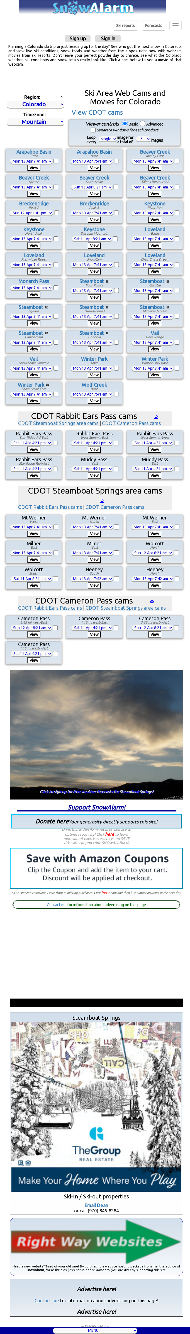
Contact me (57, 905)
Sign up (78, 38)
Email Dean (96, 1205)
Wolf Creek (94, 385)
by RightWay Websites (95, 1326)
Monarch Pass (33, 281)
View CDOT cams (97, 112)
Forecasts (153, 25)
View (34, 168)
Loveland (155, 229)
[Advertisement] (95, 77)
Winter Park (94, 359)
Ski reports (125, 25)
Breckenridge (34, 203)
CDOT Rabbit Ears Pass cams (50, 507)
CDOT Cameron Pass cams (131, 423)
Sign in (108, 38)
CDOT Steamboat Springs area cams (58, 423)
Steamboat (91, 281)
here (109, 834)
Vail (155, 333)
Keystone (154, 203)
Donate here (96, 821)
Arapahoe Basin (33, 152)
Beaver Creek (155, 152)
